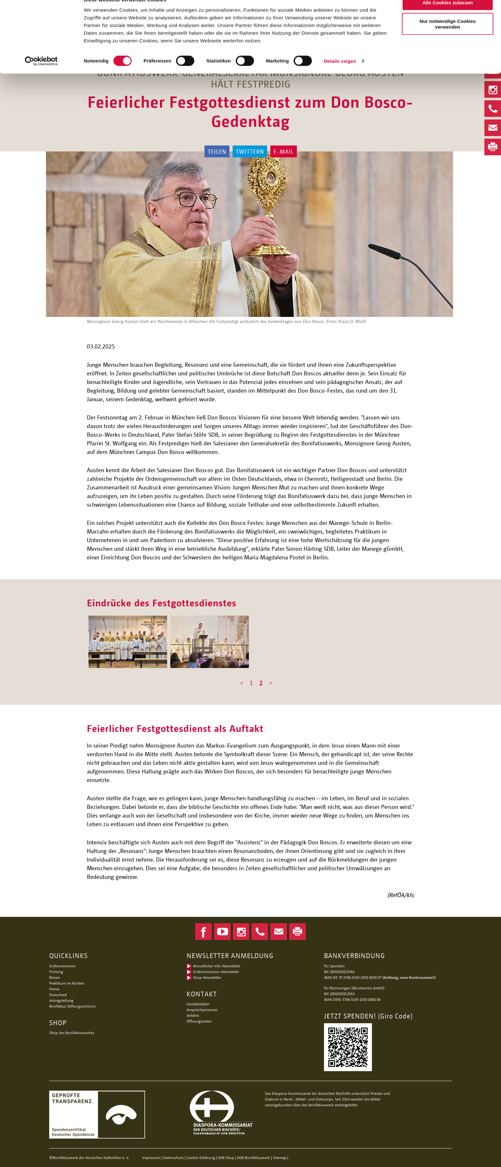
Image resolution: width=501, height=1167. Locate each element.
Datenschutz (173, 1157)
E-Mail (284, 151)
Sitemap (279, 1157)
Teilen (217, 151)
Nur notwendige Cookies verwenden (448, 37)
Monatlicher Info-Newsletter (216, 966)
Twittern (250, 151)
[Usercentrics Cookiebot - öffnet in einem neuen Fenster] (41, 75)
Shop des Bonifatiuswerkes (71, 1032)
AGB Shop (226, 1157)
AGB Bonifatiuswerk (253, 1157)
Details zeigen (340, 74)
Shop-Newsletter (207, 977)
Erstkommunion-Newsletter (216, 971)
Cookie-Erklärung (201, 1157)
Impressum (151, 1157)
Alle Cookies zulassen (447, 16)
